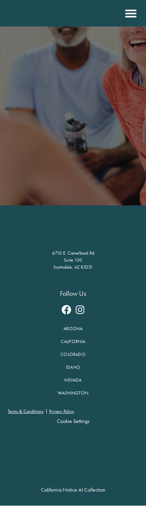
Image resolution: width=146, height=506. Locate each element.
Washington (73, 393)
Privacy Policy (61, 411)
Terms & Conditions (25, 411)
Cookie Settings (73, 421)
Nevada (72, 380)
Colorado (73, 354)
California (73, 341)
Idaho (73, 367)
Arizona (73, 328)
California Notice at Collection (73, 490)
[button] (129, 13)
